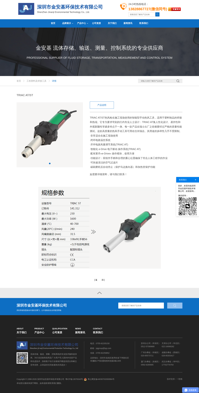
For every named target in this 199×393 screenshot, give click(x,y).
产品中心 (81, 23)
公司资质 (96, 23)
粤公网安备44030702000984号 (101, 379)
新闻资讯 (128, 23)
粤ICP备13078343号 (74, 379)
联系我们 (143, 23)
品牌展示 (66, 23)
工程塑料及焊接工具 (36, 81)
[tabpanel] (50, 135)
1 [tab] (50, 163)
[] (99, 280)
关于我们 (112, 23)
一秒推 (179, 379)
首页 (53, 23)
